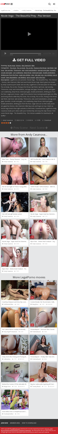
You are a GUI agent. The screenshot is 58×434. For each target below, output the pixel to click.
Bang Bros (35, 304)
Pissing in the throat (40, 68)
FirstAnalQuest (36, 332)
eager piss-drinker (24, 75)
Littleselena (7, 359)
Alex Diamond (26, 65)
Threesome (17, 70)
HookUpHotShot (8, 414)
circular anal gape (6, 73)
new (32, 75)
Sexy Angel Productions (10, 332)
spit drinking (22, 77)
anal (23, 70)
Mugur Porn (7, 386)
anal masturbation (31, 70)
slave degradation (11, 77)
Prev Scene (19, 128)
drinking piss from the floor (9, 75)
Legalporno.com (5, 4)
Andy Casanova (8, 120)
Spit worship (9, 70)
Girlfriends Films (8, 304)
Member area (15, 423)
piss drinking (48, 75)
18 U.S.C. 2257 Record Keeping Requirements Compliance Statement (27, 429)
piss (42, 75)
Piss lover (13, 68)
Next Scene (39, 128)
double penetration (49, 73)
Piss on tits (29, 68)
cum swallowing (18, 73)
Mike (32, 65)
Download (46, 120)
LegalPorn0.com (15, 429)
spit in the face (40, 77)
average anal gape (43, 70)
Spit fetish (50, 68)
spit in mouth (31, 77)
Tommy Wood (36, 386)
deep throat (27, 73)
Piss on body (21, 68)
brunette (53, 70)
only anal (37, 75)
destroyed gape (37, 73)
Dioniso (18, 65)
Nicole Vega (11, 65)
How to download (29, 423)
